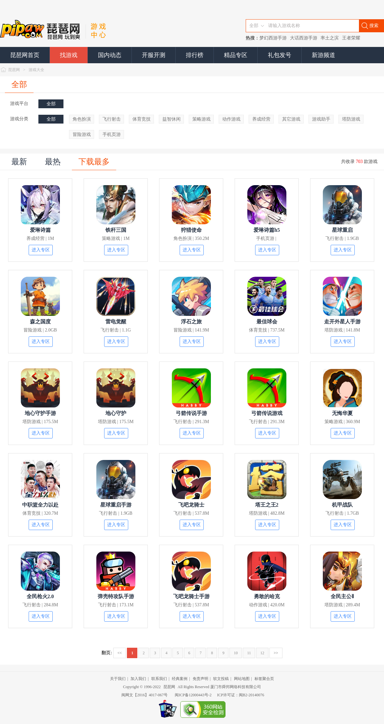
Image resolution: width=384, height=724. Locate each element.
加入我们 (138, 678)
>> (276, 653)
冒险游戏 (82, 134)
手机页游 (112, 134)
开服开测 (153, 55)
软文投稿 (221, 678)
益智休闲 (171, 119)
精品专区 (235, 55)
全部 (19, 84)
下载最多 (94, 161)
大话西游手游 (303, 38)
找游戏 (68, 55)
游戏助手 (321, 119)
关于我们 (118, 678)
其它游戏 (291, 119)
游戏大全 (36, 69)
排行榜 (194, 55)
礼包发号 (279, 55)
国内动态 (109, 55)
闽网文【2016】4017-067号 (144, 695)
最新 (19, 161)
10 (236, 653)
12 (262, 653)
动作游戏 (231, 119)
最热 (53, 161)
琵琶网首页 (24, 55)
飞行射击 (112, 119)
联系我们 (159, 678)
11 (249, 653)
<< (119, 653)
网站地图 (242, 678)
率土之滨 (330, 38)
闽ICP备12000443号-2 (193, 695)
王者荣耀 (351, 38)
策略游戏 (201, 119)
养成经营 (261, 119)
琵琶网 (14, 69)
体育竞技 (141, 119)
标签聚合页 (264, 678)
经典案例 (179, 678)
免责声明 (200, 678)
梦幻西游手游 (273, 38)
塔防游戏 (351, 119)
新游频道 (323, 55)
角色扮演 (82, 119)
